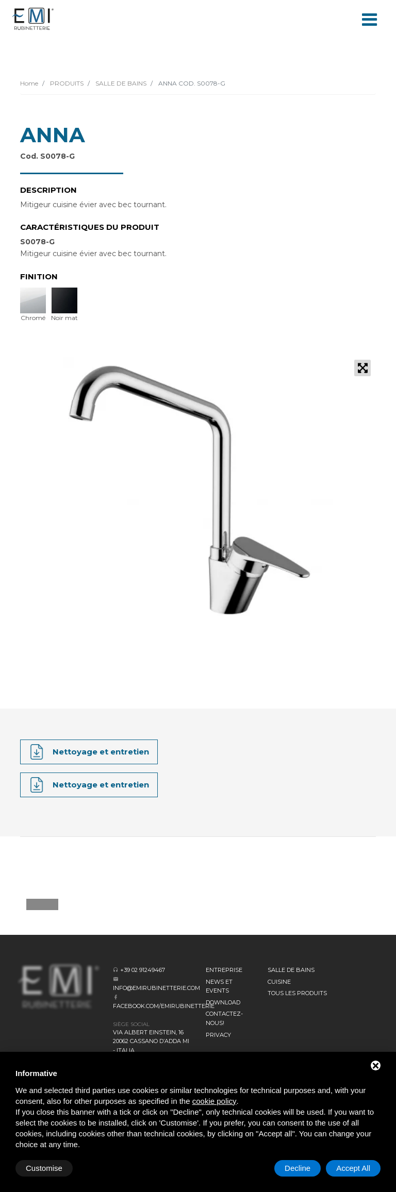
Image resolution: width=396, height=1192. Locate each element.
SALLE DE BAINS (120, 83)
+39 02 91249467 (142, 969)
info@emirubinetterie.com (156, 988)
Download (223, 1002)
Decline (297, 1168)
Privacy (218, 1034)
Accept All (353, 1168)
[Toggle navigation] (369, 18)
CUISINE (279, 981)
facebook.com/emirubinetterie (163, 1006)
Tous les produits (297, 993)
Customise (44, 1168)
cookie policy (214, 1101)
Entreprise (224, 969)
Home (29, 83)
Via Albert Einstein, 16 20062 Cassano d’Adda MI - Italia (151, 1041)
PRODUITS (66, 83)
